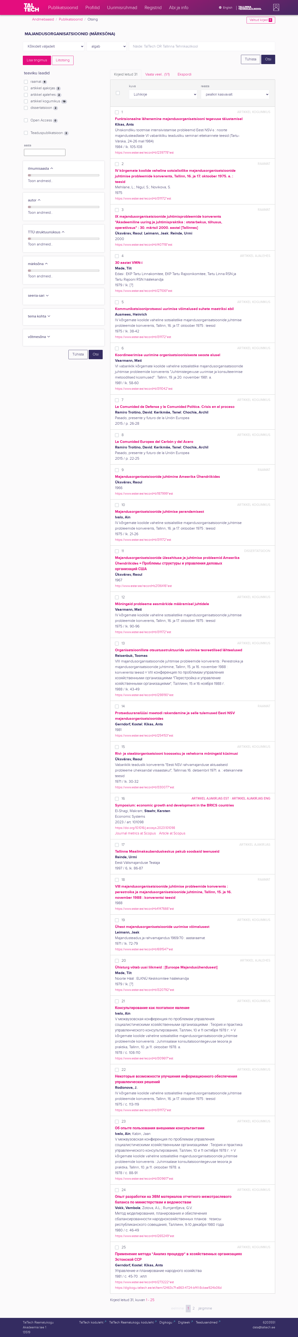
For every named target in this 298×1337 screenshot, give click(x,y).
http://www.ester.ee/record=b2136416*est (143, 586)
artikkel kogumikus (48, 101)
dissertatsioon (44, 108)
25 (124, 1247)
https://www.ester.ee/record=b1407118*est (143, 245)
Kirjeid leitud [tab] (125, 74)
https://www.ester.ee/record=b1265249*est (144, 1236)
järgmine (205, 1308)
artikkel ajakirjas (45, 88)
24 (124, 1190)
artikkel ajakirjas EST (210, 798)
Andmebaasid (43, 19)
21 (123, 1001)
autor (34, 200)
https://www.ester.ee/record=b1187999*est (144, 494)
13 (123, 643)
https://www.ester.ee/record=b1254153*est (144, 735)
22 (124, 1070)
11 (123, 551)
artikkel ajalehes (45, 95)
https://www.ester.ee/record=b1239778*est (144, 153)
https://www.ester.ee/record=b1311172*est (143, 198)
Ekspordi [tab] (184, 74)
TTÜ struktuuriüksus (46, 232)
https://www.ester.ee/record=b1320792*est (144, 990)
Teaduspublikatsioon (49, 133)
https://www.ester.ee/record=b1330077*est (144, 787)
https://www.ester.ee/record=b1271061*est (143, 291)
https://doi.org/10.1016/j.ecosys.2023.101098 (145, 828)
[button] (275, 7)
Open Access (44, 120)
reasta (205, 86)
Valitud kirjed (261, 20)
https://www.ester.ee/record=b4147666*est (144, 909)
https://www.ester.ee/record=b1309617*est (144, 1058)
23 (124, 1121)
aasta (27, 145)
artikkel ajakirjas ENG (251, 798)
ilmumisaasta (41, 168)
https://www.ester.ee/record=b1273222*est (144, 1282)
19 (123, 920)
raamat (38, 81)
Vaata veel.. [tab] (157, 74)
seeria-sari (38, 295)
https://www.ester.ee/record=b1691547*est (144, 949)
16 (123, 798)
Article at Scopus (172, 833)
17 (123, 845)
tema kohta (39, 316)
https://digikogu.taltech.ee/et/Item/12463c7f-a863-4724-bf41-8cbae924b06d (168, 1288)
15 (123, 747)
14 (123, 706)
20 (124, 960)
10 (123, 505)
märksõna (38, 264)
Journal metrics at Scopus (135, 833)
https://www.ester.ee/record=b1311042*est (144, 389)
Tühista (250, 59)
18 (123, 880)
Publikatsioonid (71, 19)
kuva (132, 86)
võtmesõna (39, 337)
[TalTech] (31, 7)
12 (123, 597)
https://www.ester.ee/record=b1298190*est (144, 695)
